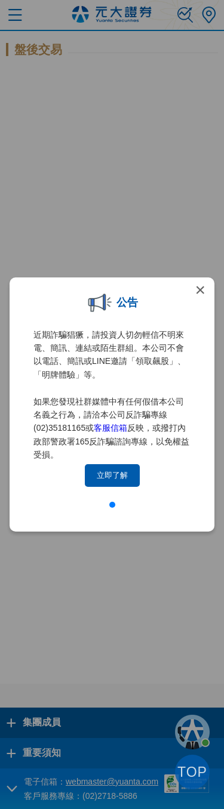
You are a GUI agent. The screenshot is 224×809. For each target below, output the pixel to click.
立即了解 (112, 475)
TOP (192, 772)
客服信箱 (110, 428)
